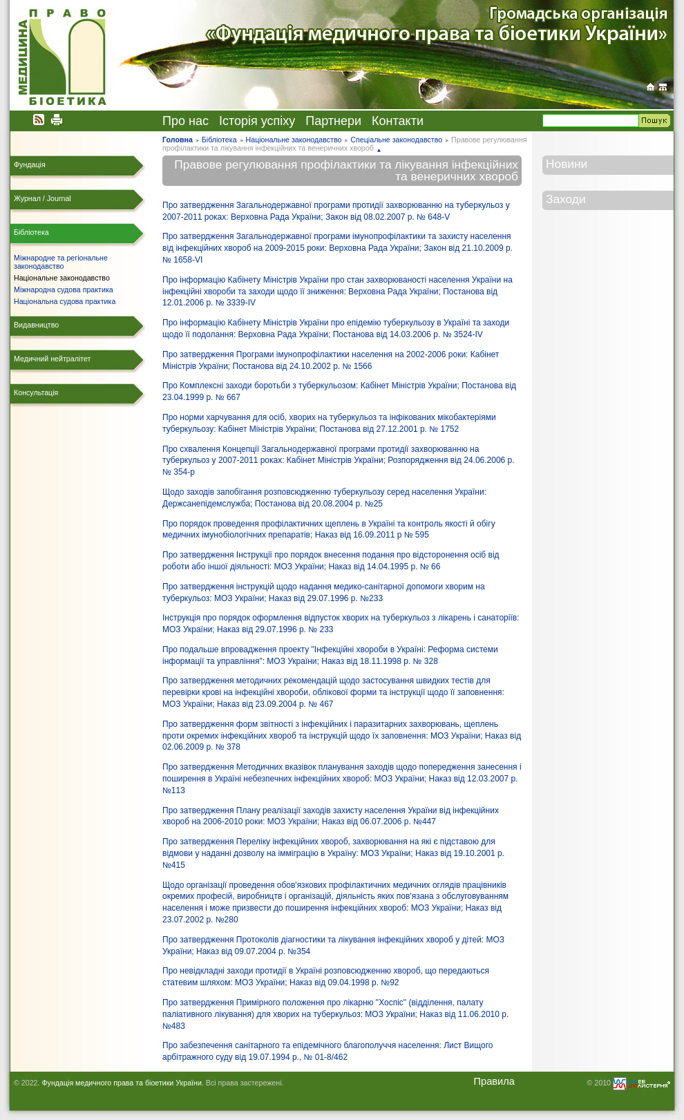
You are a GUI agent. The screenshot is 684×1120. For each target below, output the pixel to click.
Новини (566, 164)
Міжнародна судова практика (63, 289)
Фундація (30, 164)
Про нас (185, 121)
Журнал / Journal (42, 198)
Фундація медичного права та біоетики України (121, 1083)
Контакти (398, 121)
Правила (494, 1081)
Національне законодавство (294, 139)
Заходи (566, 199)
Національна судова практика (64, 301)
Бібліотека (219, 139)
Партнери (333, 121)
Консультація (36, 392)
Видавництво (36, 325)
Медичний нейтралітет (52, 358)
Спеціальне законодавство (396, 139)
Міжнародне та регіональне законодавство (61, 262)
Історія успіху (257, 121)
